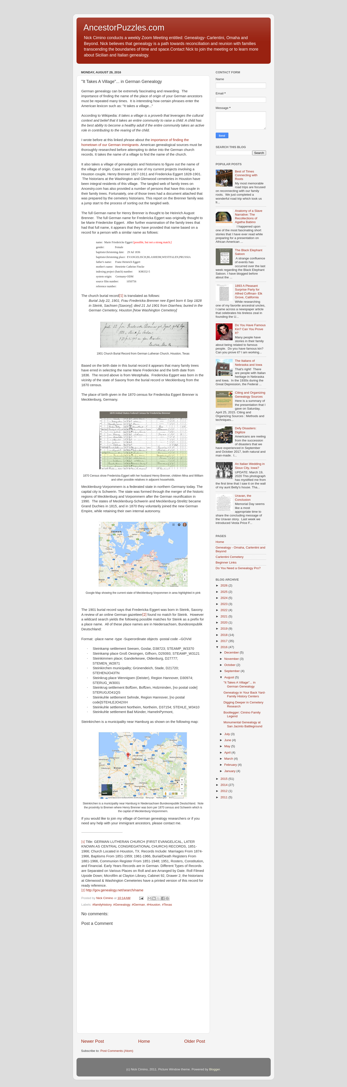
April (228, 752)
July (227, 734)
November (232, 659)
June (228, 740)
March (229, 758)
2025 (224, 592)
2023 (224, 604)
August (229, 677)
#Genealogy (121, 904)
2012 (224, 791)
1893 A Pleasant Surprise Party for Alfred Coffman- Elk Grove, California (248, 291)
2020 (224, 622)
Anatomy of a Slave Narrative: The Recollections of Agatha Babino (248, 216)
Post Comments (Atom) (116, 1051)
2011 (224, 797)
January (230, 771)
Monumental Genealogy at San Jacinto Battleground (242, 724)
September (232, 671)
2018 (224, 635)
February (231, 764)
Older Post (194, 1041)
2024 (224, 598)
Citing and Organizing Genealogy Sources (250, 394)
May (227, 746)
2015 (224, 779)
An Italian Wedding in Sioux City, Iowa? (250, 465)
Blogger (214, 1069)
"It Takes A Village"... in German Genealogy (239, 684)
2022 (224, 610)
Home (144, 1041)
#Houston (153, 904)
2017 (224, 641)
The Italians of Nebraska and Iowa (248, 362)
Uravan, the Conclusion (243, 497)
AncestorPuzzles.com (124, 27)
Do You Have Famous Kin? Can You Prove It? (250, 328)
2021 (224, 616)
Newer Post (92, 1041)
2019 (224, 628)
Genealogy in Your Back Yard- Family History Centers (244, 694)
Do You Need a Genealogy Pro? (238, 568)
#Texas (167, 904)
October (230, 665)
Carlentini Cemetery (230, 557)
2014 (224, 785)
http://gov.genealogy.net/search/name (114, 890)
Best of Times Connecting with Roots (246, 175)
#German (138, 904)
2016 (224, 647)
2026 (224, 585)
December (232, 652)
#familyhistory (102, 904)
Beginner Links (226, 562)
